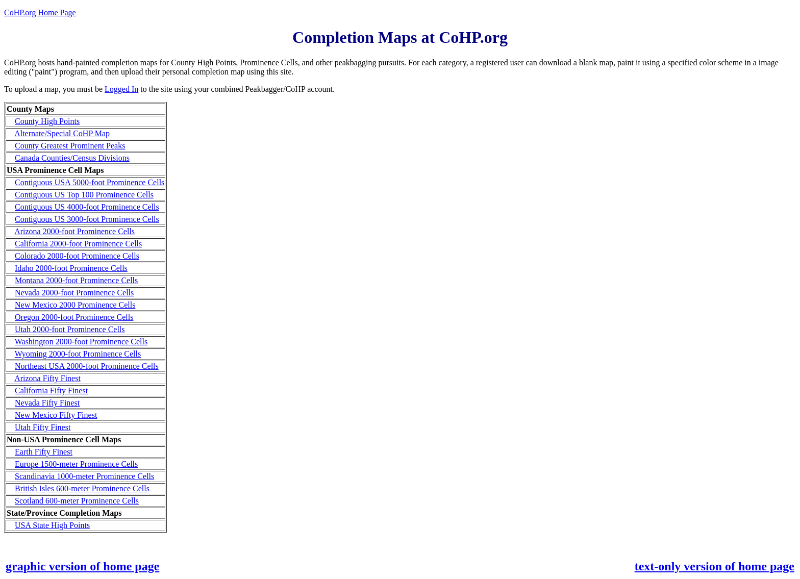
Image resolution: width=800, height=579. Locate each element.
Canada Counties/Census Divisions (72, 158)
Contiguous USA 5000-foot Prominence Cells (89, 182)
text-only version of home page (714, 566)
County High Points (47, 121)
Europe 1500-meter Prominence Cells (76, 464)
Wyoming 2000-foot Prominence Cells (78, 353)
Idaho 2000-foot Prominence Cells (71, 268)
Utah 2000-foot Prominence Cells (70, 329)
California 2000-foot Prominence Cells (78, 243)
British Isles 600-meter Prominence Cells (82, 488)
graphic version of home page (82, 566)
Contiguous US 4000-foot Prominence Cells (87, 207)
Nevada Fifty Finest (47, 402)
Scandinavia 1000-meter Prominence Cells (84, 476)
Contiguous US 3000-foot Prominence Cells (87, 219)
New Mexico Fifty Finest (56, 415)
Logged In (121, 89)
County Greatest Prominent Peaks (70, 145)
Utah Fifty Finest (42, 427)
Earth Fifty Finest (43, 451)
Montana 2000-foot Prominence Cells (76, 280)
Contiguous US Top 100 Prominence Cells (84, 194)
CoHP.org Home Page (40, 12)
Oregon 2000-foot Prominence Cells (74, 317)
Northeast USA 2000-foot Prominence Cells (87, 366)
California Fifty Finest (51, 390)
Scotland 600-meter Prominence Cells (77, 500)
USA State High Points (52, 525)
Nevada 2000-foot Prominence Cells (74, 292)
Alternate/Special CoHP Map (62, 133)
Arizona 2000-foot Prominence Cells (74, 231)
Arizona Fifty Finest (47, 378)
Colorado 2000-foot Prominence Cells (77, 255)
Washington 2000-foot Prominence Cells (81, 341)
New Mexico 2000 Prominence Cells (75, 304)
